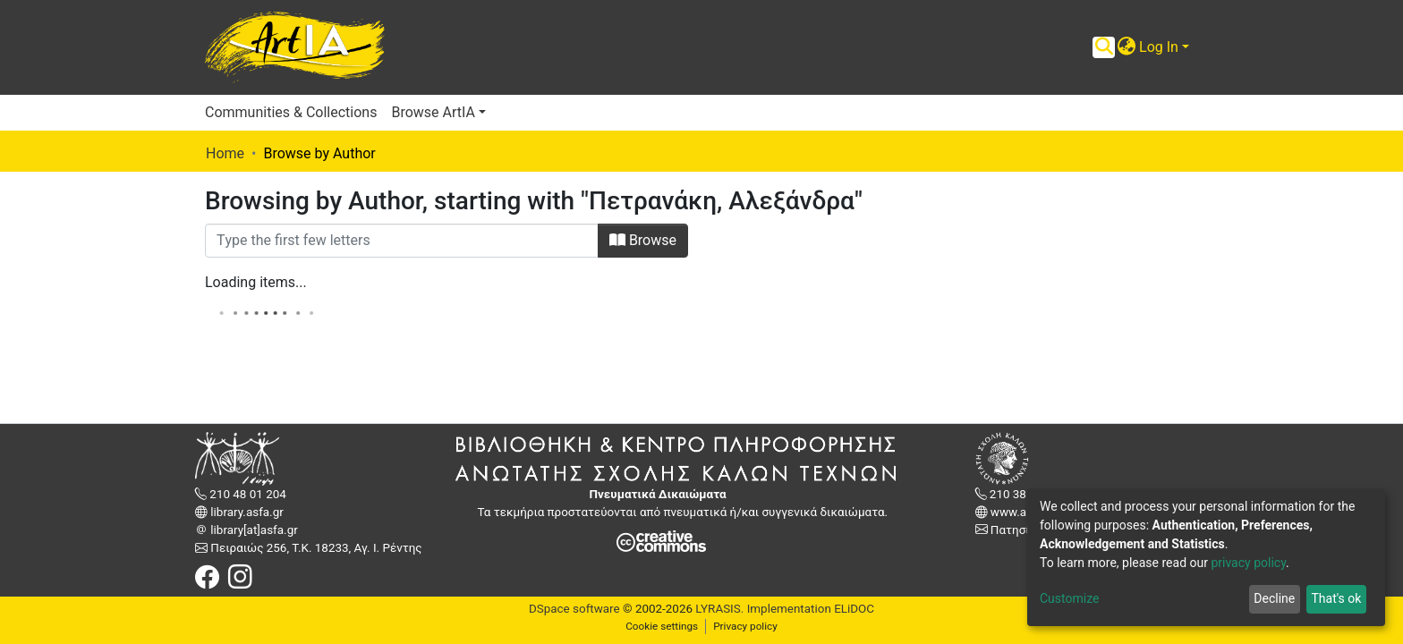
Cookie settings (661, 626)
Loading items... (256, 282)
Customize (1069, 598)
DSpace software (574, 608)
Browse (642, 240)
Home (225, 153)
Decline (1274, 598)
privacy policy (1248, 562)
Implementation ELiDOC (809, 608)
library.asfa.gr (246, 512)
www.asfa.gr (1023, 512)
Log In (1158, 46)
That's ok (1336, 598)
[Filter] (402, 241)
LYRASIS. (719, 608)
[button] (1126, 47)
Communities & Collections (291, 112)
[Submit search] (1104, 47)
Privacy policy (745, 626)
